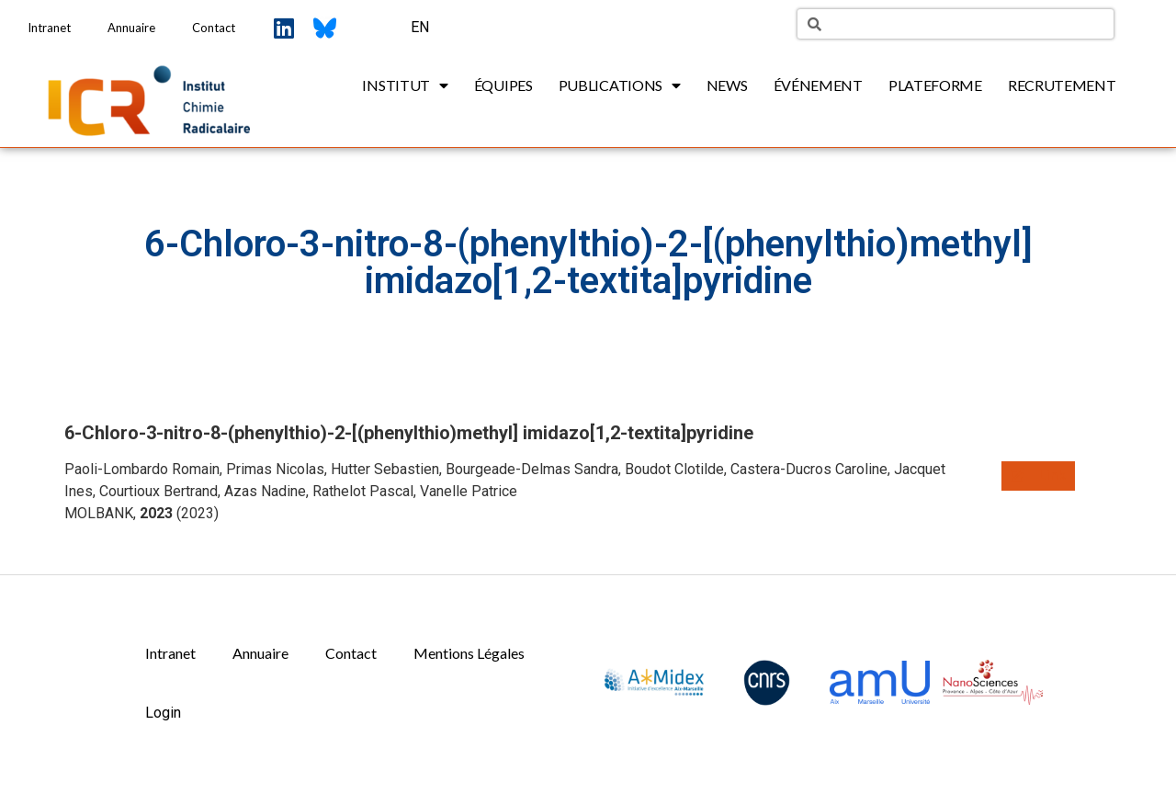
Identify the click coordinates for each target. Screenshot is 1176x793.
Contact (213, 27)
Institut (404, 85)
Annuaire (131, 27)
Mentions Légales (469, 653)
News (727, 85)
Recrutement (1062, 85)
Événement (818, 85)
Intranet (49, 27)
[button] (1038, 476)
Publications (620, 85)
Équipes (503, 85)
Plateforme (935, 85)
